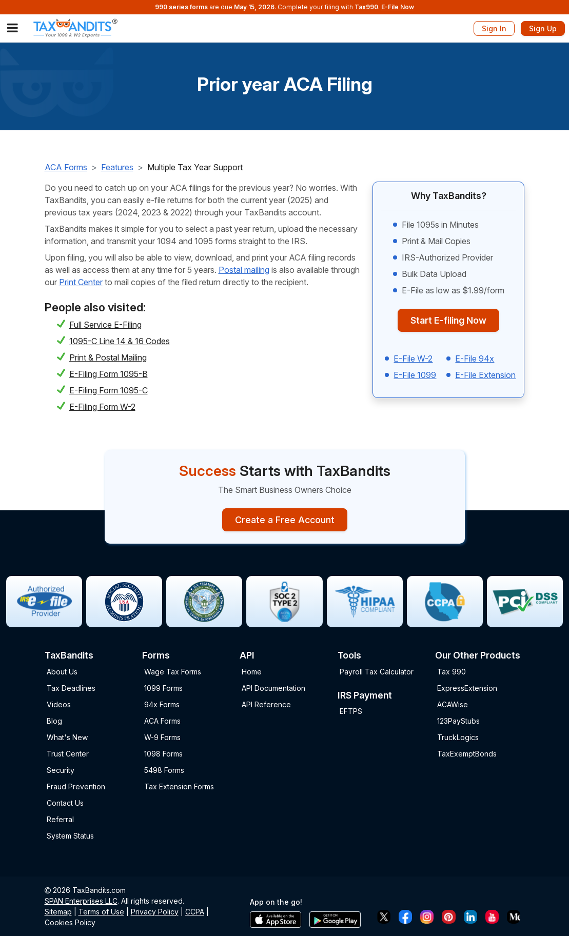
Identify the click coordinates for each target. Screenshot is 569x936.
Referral (60, 819)
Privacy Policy (155, 911)
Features (117, 167)
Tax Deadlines (71, 688)
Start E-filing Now (448, 320)
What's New (67, 737)
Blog (54, 720)
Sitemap (58, 911)
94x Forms (162, 704)
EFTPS (351, 711)
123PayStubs (458, 720)
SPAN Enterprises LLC (81, 901)
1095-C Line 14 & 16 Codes (119, 341)
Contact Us (65, 803)
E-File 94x (474, 358)
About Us (62, 671)
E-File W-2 (413, 358)
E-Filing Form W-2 (102, 407)
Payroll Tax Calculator (377, 671)
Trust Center (68, 753)
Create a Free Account (285, 519)
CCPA (194, 911)
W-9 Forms (162, 737)
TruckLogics (458, 737)
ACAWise (452, 704)
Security (60, 770)
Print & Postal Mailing (108, 357)
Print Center (81, 282)
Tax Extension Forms (179, 786)
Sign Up (543, 28)
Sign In (494, 28)
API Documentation (273, 688)
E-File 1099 (415, 375)
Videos (59, 704)
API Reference (266, 704)
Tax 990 (451, 671)
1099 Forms (163, 688)
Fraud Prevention (76, 786)
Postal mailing (244, 270)
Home (252, 671)
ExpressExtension (467, 688)
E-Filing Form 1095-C (108, 390)
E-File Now (397, 7)
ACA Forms (66, 167)
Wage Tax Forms (172, 671)
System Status (70, 835)
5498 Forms (164, 770)
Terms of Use (101, 911)
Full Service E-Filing (105, 325)
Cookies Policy (70, 922)
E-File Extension (485, 375)
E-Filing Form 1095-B (108, 374)
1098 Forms (163, 753)
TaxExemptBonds (467, 753)
